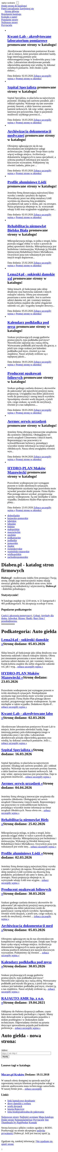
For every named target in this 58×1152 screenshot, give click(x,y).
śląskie (10, 546)
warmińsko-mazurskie (18, 551)
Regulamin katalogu (11, 14)
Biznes (21, 618)
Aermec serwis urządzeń (26, 421)
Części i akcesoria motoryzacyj (16, 615)
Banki (29, 618)
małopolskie (13, 529)
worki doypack (14, 1106)
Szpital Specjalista (21, 87)
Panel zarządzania (10, 8)
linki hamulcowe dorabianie (21, 1100)
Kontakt (33, 1122)
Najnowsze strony (10, 1117)
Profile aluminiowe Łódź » (22, 853)
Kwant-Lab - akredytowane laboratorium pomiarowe (29, 38)
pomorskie (12, 543)
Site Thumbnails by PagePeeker (25, 1121)
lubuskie (11, 524)
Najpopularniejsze (23, 1119)
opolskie (11, 535)
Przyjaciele (6, 25)
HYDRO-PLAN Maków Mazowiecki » (20, 675)
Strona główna (12, 11)
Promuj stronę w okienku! (29, 78)
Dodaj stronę (7, 1119)
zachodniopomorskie (17, 557)
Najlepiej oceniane (29, 1117)
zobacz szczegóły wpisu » (30, 666)
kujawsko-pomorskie (17, 518)
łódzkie (11, 526)
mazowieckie (13, 532)
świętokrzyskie (14, 548)
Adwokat (12, 618)
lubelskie (11, 521)
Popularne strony (9, 19)
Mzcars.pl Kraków (13, 1074)
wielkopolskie (14, 554)
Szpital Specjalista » (17, 750)
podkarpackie (14, 537)
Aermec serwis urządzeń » (22, 783)
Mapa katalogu (46, 1117)
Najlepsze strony (9, 22)
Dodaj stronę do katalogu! (14, 5)
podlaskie (12, 540)
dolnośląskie (13, 515)
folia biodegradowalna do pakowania (25, 1111)
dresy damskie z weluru (19, 1103)
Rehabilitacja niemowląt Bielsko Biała (26, 228)
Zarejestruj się (27, 8)
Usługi (36, 615)
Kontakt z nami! (9, 17)
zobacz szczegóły (33, 1089)
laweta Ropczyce (15, 1109)
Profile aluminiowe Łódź (26, 182)
